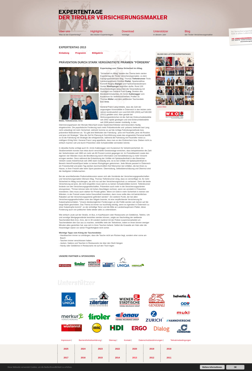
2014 (117, 357)
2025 (66, 349)
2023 (100, 349)
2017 (66, 357)
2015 (100, 357)
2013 (134, 357)
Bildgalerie (97, 53)
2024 (83, 349)
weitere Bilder (161, 107)
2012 (151, 357)
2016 (83, 357)
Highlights (96, 31)
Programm (80, 53)
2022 (117, 349)
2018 (169, 349)
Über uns (64, 31)
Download (128, 31)
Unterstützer (160, 31)
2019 (151, 349)
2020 (134, 349)
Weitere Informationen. (212, 367)
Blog (187, 31)
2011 (169, 357)
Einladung (64, 53)
